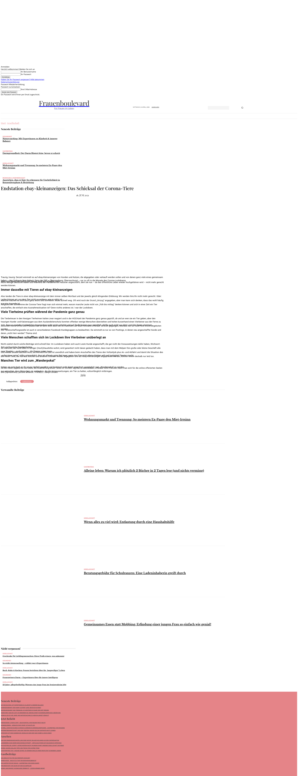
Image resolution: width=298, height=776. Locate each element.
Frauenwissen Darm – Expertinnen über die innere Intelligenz (30, 677)
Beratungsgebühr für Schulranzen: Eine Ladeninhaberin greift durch (135, 573)
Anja (83, 375)
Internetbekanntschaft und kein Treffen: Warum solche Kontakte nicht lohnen (28, 731)
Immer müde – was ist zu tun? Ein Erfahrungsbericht (18, 763)
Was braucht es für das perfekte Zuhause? (15, 760)
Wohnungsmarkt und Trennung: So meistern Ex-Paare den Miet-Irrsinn (137, 419)
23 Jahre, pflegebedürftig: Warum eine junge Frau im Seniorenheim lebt (34, 685)
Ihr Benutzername (28, 71)
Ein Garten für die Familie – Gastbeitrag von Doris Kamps (20, 765)
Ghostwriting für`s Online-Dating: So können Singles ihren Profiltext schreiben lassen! (31, 752)
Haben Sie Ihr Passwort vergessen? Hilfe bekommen (22, 79)
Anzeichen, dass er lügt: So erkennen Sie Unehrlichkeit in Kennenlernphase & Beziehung (31, 181)
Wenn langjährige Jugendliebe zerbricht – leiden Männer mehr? (23, 770)
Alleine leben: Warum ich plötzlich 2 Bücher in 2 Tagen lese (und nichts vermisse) (144, 470)
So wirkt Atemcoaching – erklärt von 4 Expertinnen (25, 663)
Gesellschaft (13, 123)
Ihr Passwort (26, 74)
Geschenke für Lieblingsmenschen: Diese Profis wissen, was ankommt (33, 656)
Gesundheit (7, 136)
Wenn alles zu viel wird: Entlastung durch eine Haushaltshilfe (129, 522)
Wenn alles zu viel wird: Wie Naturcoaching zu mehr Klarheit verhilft (25, 716)
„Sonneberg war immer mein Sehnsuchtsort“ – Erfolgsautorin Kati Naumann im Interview (31, 744)
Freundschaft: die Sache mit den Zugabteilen (16, 768)
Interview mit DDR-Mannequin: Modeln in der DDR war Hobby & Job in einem (26, 734)
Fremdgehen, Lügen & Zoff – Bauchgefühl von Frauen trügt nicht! (23, 724)
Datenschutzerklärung (10, 82)
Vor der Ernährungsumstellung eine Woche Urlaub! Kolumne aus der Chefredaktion (30, 742)
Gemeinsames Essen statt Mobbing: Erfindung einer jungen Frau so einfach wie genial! (147, 624)
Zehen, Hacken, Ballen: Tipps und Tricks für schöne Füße (20, 749)
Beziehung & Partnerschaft (14, 178)
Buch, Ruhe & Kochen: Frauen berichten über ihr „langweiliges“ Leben (34, 670)
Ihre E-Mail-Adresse (29, 89)
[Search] (242, 108)
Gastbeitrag (8, 151)
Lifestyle (27, 381)
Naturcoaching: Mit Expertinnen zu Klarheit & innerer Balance (22, 705)
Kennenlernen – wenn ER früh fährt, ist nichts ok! (18, 726)
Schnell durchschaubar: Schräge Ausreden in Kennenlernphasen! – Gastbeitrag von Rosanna (33, 729)
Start (3, 123)
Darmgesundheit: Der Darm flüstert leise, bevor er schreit (31, 153)
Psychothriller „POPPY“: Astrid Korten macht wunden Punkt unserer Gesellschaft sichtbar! (32, 747)
